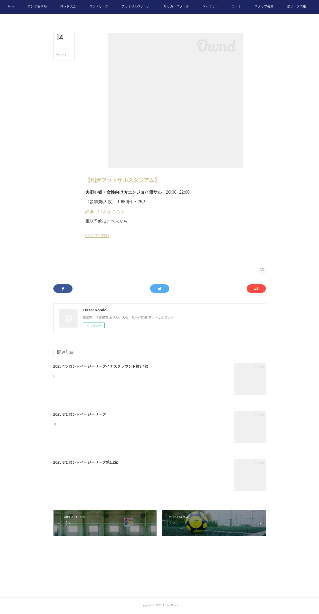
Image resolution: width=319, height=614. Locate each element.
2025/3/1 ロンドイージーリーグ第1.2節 (86, 462)
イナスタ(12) (93, 255)
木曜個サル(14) (111, 255)
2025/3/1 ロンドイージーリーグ (79, 414)
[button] (33, 7)
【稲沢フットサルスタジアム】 (122, 180)
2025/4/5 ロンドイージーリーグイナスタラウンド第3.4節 (100, 366)
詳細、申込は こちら (105, 211)
